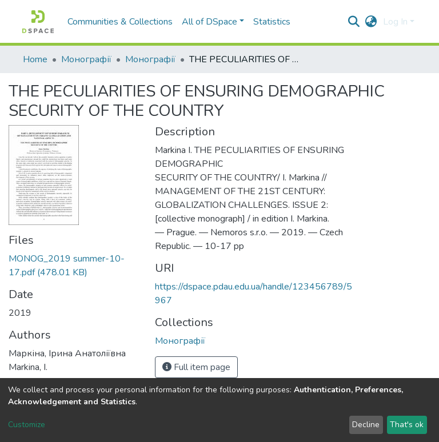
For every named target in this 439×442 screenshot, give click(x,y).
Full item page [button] (196, 367)
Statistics (271, 21)
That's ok (407, 424)
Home (35, 59)
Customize (26, 424)
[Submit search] (354, 21)
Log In (395, 21)
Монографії (86, 59)
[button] (371, 22)
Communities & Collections (120, 21)
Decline (366, 424)
